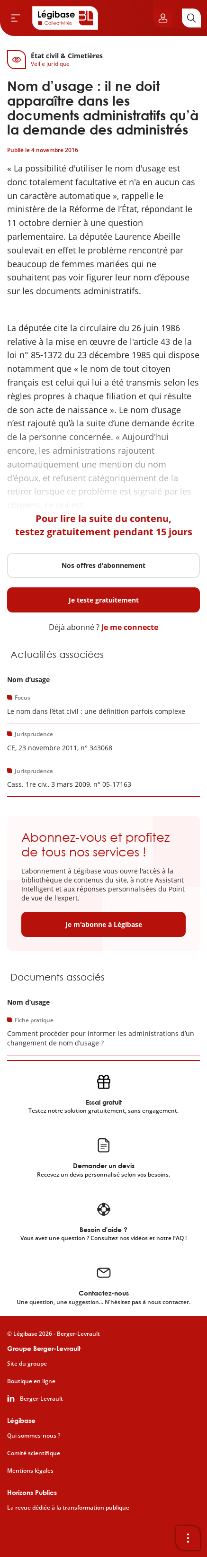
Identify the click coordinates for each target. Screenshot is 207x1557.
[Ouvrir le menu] (15, 18)
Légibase (21, 1420)
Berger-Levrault (41, 1399)
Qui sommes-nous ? (33, 1436)
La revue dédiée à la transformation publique (68, 1508)
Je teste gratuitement (104, 599)
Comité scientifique (33, 1453)
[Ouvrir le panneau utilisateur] (162, 18)
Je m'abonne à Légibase (103, 924)
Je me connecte (129, 627)
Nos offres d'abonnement (103, 565)
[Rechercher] (191, 18)
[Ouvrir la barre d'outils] (188, 1538)
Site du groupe (27, 1364)
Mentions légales (30, 1471)
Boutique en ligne (31, 1381)
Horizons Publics (32, 1492)
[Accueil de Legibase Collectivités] (65, 18)
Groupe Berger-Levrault (44, 1348)
